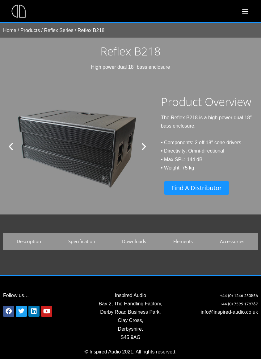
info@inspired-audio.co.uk (229, 312)
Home (9, 30)
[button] (245, 11)
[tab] (29, 241)
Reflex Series (59, 30)
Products (30, 30)
